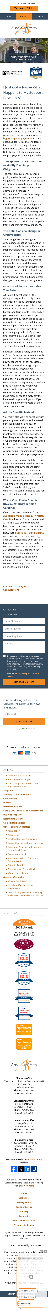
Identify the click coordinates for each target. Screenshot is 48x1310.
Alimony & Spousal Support (17, 794)
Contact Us (9, 609)
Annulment (13, 835)
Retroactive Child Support (20, 779)
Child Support (11, 770)
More (40, 16)
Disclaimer (24, 1197)
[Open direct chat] (41, 1251)
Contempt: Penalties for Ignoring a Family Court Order (24, 848)
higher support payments (18, 138)
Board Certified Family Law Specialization (20, 887)
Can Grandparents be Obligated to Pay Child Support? (24, 785)
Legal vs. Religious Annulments (22, 839)
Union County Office (24, 1120)
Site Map (24, 1211)
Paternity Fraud (15, 865)
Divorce (7, 802)
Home (8, 16)
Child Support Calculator (19, 775)
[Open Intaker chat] (20, 1308)
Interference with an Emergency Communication (23, 859)
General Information (13, 877)
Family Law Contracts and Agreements (23, 810)
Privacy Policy (21, 673)
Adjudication (14, 830)
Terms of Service (24, 1207)
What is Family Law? (17, 881)
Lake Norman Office (24, 1100)
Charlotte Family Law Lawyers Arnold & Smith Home (24, 29)
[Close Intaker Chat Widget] (45, 1251)
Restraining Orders (13, 818)
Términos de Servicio (24, 1225)
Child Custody (10, 798)
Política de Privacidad (24, 1220)
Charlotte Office (24, 1078)
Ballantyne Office (24, 1139)
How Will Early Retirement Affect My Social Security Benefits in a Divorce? (25, 894)
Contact (24, 16)
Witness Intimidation (18, 873)
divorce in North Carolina (29, 532)
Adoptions (8, 790)
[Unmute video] (31, 1276)
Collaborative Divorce (14, 822)
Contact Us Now (24, 681)
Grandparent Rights (17, 854)
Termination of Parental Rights (22, 869)
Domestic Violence (12, 806)
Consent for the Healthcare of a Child (26, 843)
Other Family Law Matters (16, 826)
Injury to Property (12, 814)
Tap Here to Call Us (24, 8)
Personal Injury (34, 1159)
